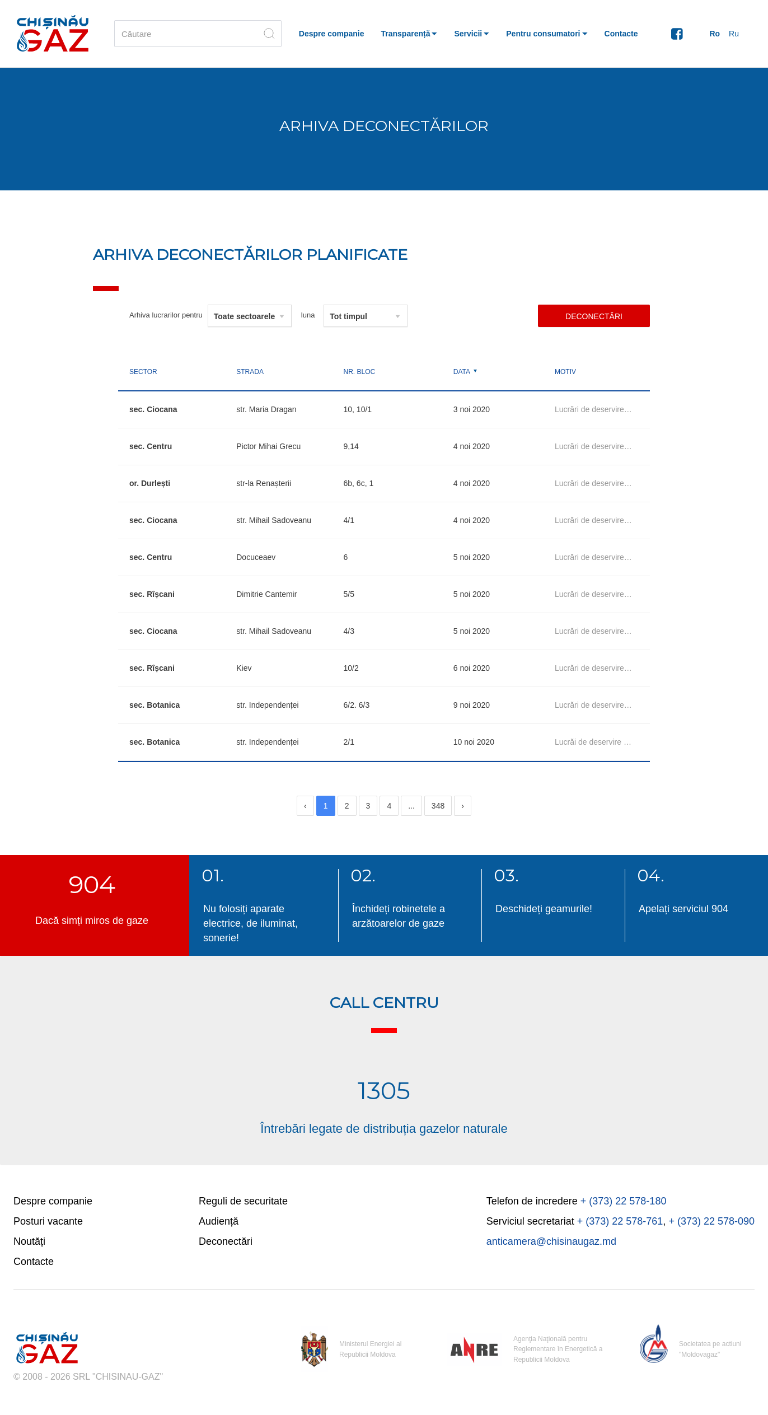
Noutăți (29, 1241)
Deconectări (593, 316)
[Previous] (305, 806)
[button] (409, 33)
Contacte (33, 1261)
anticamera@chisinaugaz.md (551, 1241)
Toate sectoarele (244, 316)
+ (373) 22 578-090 (711, 1221)
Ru (734, 33)
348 (438, 805)
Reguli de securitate (243, 1201)
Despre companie (52, 1201)
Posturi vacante (48, 1221)
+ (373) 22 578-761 (620, 1221)
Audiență (218, 1221)
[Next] (462, 806)
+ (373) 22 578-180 (623, 1201)
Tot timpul (348, 316)
